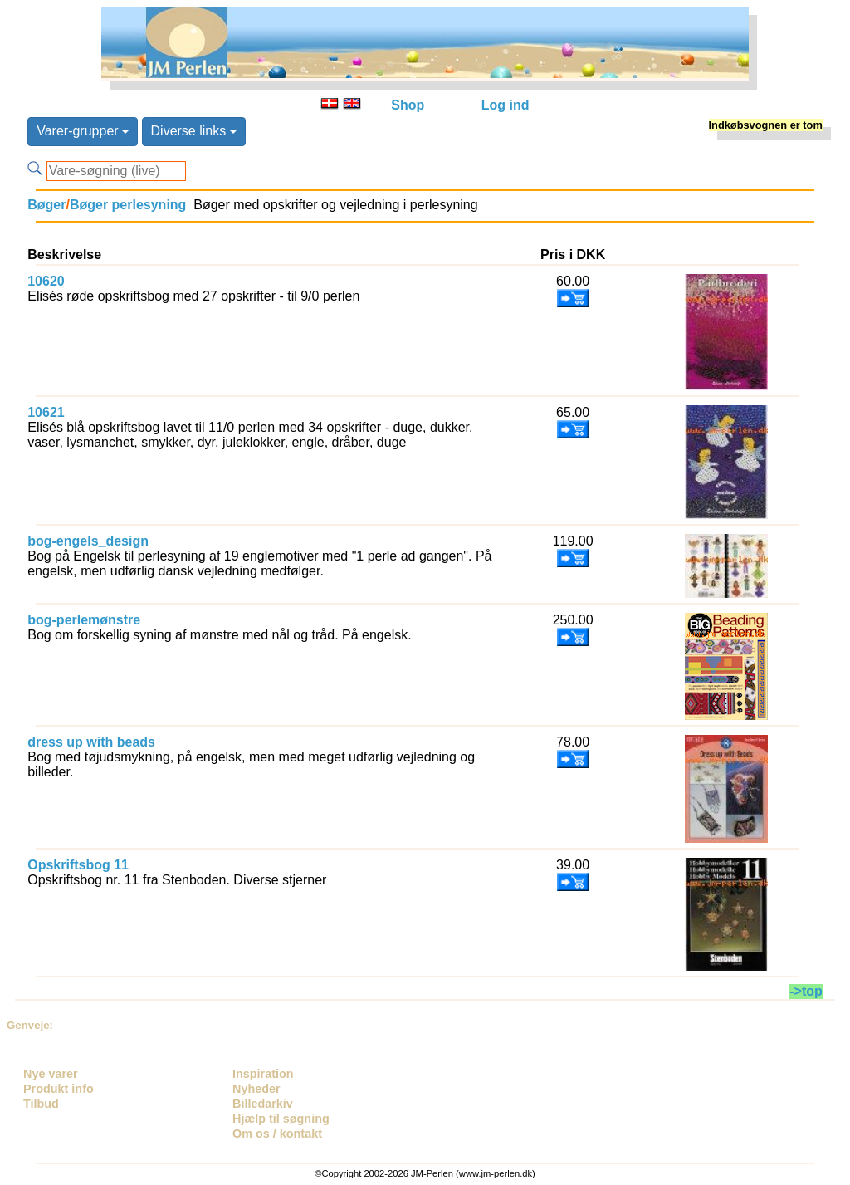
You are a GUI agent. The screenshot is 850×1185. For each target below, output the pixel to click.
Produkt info (58, 1088)
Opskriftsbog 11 (78, 865)
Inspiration (263, 1073)
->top (806, 991)
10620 (46, 281)
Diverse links (194, 131)
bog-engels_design (88, 541)
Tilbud (41, 1103)
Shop (407, 105)
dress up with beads (91, 742)
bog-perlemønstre (83, 620)
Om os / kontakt (277, 1133)
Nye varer (50, 1073)
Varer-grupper (83, 131)
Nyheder (256, 1088)
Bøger (46, 205)
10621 (46, 412)
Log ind (505, 105)
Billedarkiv (262, 1103)
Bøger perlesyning (128, 205)
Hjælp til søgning (281, 1118)
